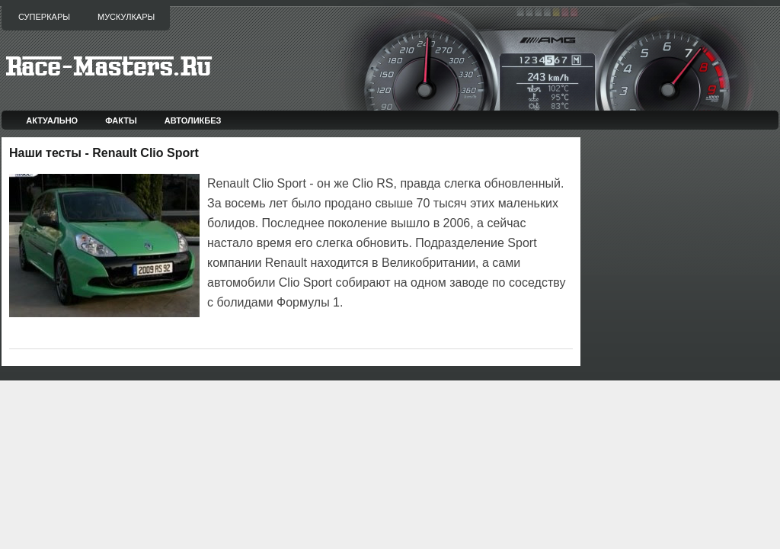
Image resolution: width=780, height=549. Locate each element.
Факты (121, 120)
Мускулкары (126, 16)
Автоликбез (193, 120)
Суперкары (44, 16)
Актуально (52, 120)
